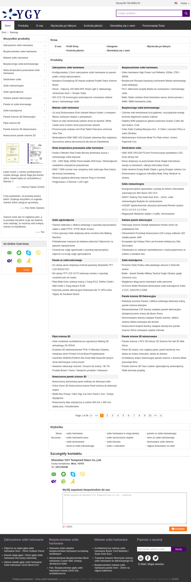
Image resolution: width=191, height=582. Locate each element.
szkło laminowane (75, 441)
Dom (8, 25)
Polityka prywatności (22, 579)
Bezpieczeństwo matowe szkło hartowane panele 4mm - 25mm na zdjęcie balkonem (112, 568)
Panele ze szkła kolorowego (17, 104)
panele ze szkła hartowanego (161, 433)
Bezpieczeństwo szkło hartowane (20, 51)
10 (150, 415)
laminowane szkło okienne (160, 441)
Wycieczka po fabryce (63, 25)
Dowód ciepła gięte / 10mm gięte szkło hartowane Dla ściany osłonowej (23, 556)
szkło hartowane (75, 433)
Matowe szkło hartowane (15, 57)
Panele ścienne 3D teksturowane (19, 129)
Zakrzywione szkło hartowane (18, 45)
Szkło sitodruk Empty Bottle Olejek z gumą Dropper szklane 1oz (154, 169)
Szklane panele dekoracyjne (17, 98)
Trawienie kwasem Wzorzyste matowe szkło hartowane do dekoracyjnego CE (114, 559)
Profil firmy (72, 46)
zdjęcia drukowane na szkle (161, 446)
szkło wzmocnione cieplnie (120, 437)
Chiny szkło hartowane (46, 579)
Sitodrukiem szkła (12, 79)
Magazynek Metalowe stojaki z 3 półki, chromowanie (148, 213)
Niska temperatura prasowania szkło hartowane (21, 72)
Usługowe (112, 46)
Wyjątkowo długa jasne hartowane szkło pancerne (147, 281)
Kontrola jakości (93, 25)
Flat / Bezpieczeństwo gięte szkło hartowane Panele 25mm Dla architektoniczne (66, 571)
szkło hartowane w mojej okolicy (123, 433)
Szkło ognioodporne (13, 92)
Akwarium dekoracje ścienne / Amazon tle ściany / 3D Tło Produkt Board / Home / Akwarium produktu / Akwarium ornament (81, 370)
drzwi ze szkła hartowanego (80, 446)
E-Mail (142, 564)
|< (91, 415)
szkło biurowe (113, 441)
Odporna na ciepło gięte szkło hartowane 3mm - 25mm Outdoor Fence (24, 549)
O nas (39, 25)
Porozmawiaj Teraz (154, 25)
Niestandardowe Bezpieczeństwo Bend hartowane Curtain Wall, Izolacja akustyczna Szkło (69, 561)
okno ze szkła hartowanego (160, 437)
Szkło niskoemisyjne (13, 85)
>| (161, 415)
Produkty (23, 25)
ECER (175, 579)
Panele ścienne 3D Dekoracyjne (19, 116)
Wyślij (178, 549)
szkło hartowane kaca (77, 437)
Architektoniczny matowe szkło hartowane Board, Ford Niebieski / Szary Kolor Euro (112, 551)
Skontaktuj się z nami (122, 25)
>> (155, 415)
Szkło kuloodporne (12, 110)
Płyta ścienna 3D (11, 123)
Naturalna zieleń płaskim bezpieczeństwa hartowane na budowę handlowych (68, 551)
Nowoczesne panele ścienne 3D (19, 135)
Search (186, 13)
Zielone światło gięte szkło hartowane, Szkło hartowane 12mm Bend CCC (23, 563)
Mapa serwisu (156, 564)
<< (96, 415)
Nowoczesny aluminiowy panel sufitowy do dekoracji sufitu (81, 381)
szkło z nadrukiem (116, 446)
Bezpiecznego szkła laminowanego (21, 64)
